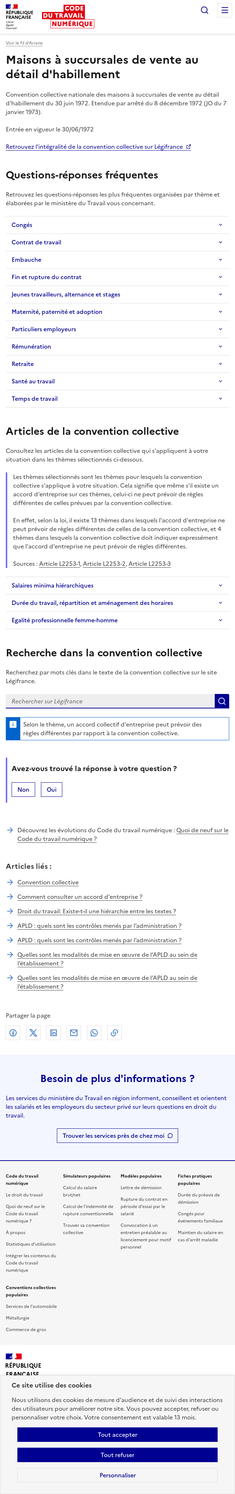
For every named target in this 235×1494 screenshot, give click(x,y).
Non (23, 789)
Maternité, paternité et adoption (57, 311)
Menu (225, 10)
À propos (15, 1232)
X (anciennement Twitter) (33, 1033)
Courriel (74, 1033)
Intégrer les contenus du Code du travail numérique (31, 1263)
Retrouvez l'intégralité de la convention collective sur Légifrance (94, 146)
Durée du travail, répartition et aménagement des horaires (92, 602)
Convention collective (48, 882)
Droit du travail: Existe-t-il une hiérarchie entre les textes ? (96, 911)
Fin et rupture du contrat (46, 277)
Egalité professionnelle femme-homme (65, 620)
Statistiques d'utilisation (30, 1244)
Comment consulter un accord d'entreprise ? (79, 896)
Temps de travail (35, 398)
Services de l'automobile (31, 1306)
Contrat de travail (36, 242)
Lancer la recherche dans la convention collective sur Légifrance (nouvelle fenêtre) (222, 701)
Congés (22, 224)
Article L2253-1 (59, 563)
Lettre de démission (141, 1187)
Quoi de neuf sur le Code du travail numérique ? (25, 1213)
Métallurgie (17, 1318)
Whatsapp (94, 1033)
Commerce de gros (26, 1329)
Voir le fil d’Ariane (24, 43)
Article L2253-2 (104, 563)
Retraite (23, 363)
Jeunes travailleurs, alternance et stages (66, 294)
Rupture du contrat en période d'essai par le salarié (144, 1206)
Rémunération (31, 346)
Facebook (13, 1033)
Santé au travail (33, 381)
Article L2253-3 (150, 563)
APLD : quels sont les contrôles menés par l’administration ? (99, 925)
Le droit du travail (24, 1195)
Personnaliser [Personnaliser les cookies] (118, 1475)
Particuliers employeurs (44, 329)
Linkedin (53, 1033)
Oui (51, 789)
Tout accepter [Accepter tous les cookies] (117, 1434)
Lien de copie (114, 1033)
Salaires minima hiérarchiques (52, 585)
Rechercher (204, 10)
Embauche (26, 259)
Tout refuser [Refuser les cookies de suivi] (117, 1455)
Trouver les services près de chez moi (113, 1135)
